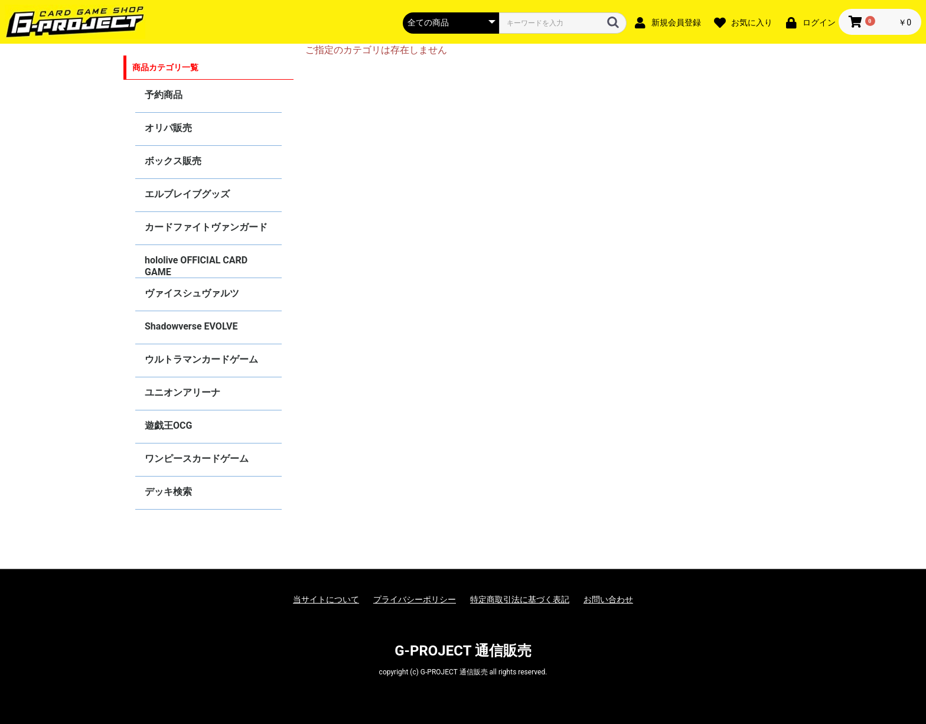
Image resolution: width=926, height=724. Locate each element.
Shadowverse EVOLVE (191, 326)
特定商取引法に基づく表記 (519, 599)
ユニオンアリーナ (182, 392)
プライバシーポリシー (414, 599)
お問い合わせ (608, 599)
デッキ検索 (168, 491)
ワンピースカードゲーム (197, 458)
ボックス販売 (173, 161)
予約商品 (163, 94)
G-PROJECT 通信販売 (463, 651)
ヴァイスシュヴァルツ (192, 293)
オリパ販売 (168, 127)
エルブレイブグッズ (187, 194)
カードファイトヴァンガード (206, 227)
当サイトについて (326, 599)
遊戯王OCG (168, 425)
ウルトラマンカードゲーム (201, 359)
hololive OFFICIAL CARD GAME (196, 266)
